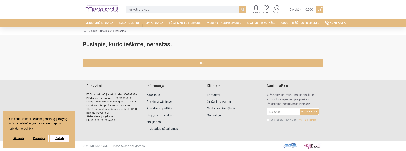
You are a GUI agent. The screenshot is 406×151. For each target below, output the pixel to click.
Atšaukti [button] (18, 138)
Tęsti (203, 62)
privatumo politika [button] (21, 128)
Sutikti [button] (59, 138)
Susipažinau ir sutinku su (292, 119)
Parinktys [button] (39, 138)
